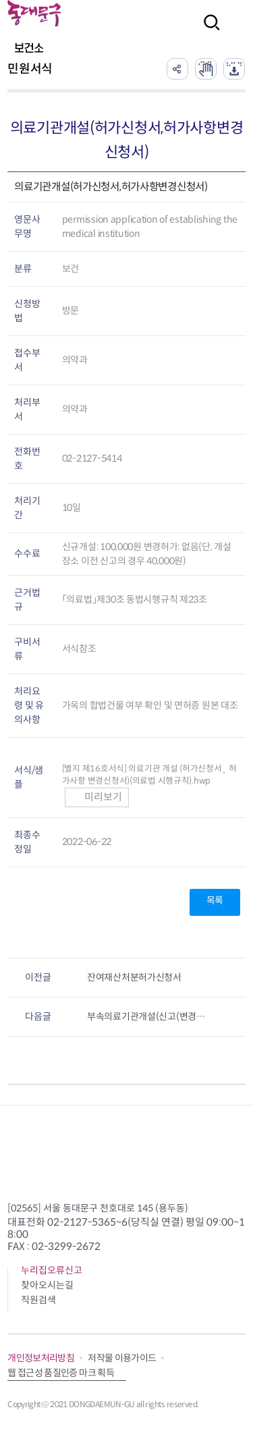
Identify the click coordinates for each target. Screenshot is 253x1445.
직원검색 (38, 1300)
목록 (214, 900)
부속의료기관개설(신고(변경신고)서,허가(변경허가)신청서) (150, 1016)
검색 (208, 31)
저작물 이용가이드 (122, 1358)
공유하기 (177, 69)
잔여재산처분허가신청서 (134, 977)
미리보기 (97, 796)
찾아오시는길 (47, 1285)
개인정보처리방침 (40, 1358)
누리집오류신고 (51, 1270)
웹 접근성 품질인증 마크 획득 (60, 1373)
